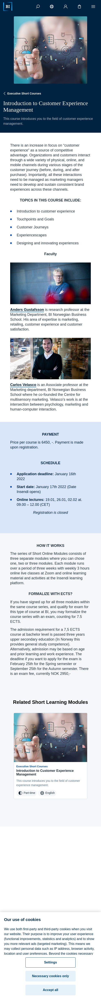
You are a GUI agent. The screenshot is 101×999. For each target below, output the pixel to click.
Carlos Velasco (23, 385)
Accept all (50, 992)
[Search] (37, 6)
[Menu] (93, 6)
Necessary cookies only (50, 978)
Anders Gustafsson (27, 310)
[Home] (7, 6)
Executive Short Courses (21, 93)
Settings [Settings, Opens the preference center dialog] (50, 964)
